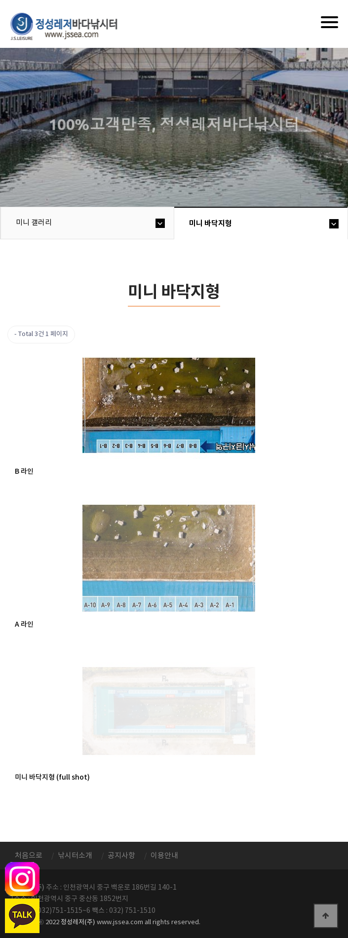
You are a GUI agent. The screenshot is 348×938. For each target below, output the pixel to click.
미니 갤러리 (34, 223)
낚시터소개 (75, 856)
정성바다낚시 (70, 25)
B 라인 (24, 471)
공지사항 (121, 856)
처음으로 (28, 856)
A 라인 (24, 624)
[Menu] (329, 22)
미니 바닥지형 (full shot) (52, 777)
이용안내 (164, 856)
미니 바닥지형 (210, 223)
